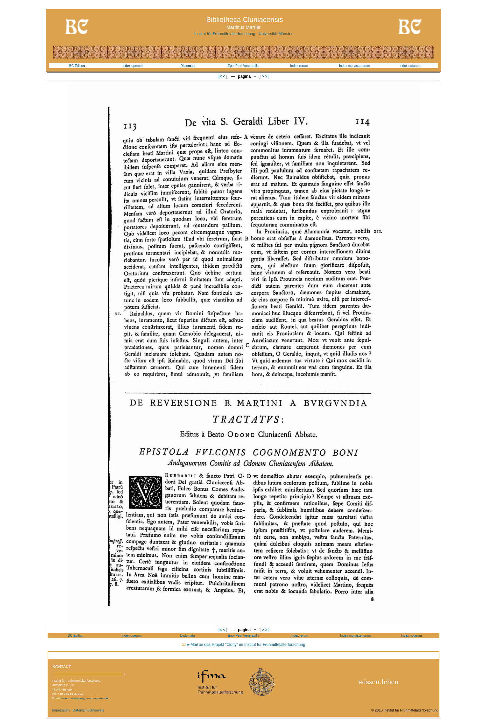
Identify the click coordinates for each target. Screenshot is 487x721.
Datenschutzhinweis (88, 710)
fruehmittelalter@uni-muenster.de (84, 698)
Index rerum (298, 66)
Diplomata (187, 66)
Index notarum (409, 66)
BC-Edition (77, 66)
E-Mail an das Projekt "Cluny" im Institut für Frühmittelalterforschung (246, 644)
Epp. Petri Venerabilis (243, 66)
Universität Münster (275, 33)
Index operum (132, 66)
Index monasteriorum (354, 66)
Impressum (61, 710)
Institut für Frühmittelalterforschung (224, 33)
